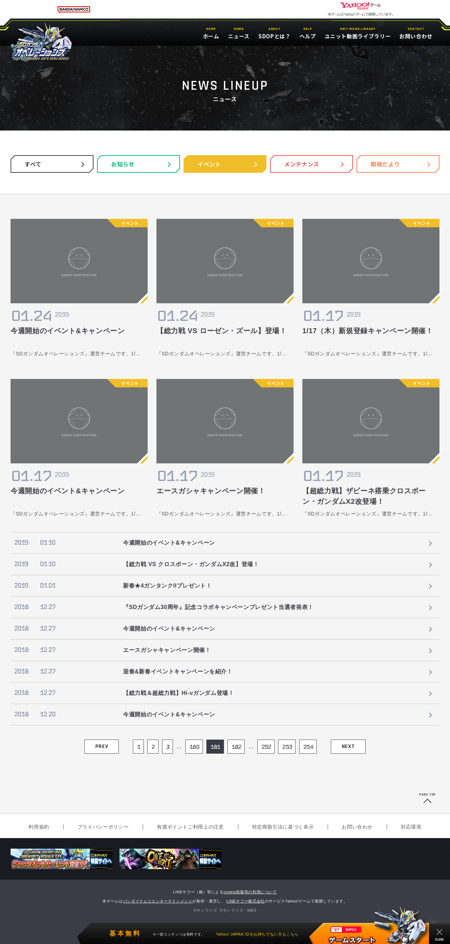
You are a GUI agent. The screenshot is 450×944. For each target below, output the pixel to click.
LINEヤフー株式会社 (245, 901)
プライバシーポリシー (103, 827)
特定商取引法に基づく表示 (283, 827)
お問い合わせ (357, 827)
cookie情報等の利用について (250, 892)
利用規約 (38, 827)
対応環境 (411, 827)
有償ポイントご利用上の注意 (190, 827)
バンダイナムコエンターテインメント (158, 901)
